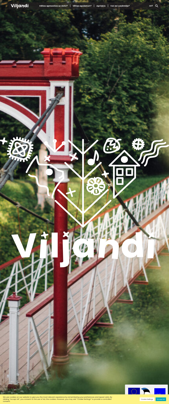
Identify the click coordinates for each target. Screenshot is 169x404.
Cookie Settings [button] (147, 399)
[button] (151, 5)
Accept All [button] (161, 399)
